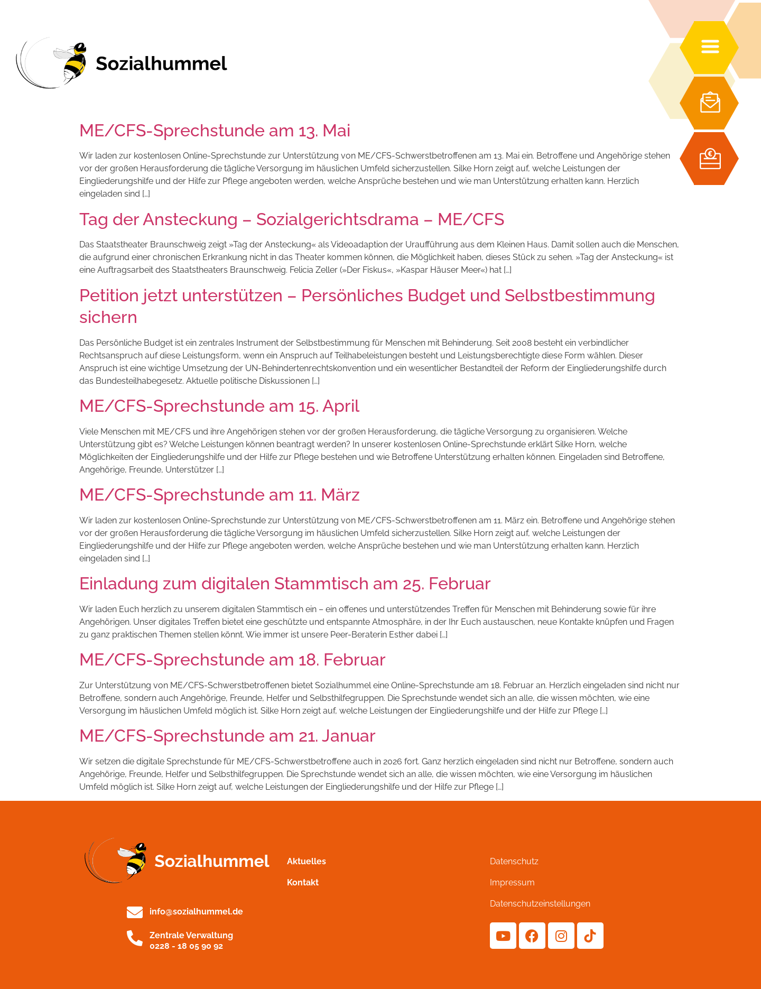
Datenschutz (514, 861)
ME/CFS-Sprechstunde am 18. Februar (232, 659)
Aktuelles (306, 861)
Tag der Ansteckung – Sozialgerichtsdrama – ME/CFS (291, 219)
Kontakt (303, 882)
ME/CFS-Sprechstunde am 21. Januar (227, 735)
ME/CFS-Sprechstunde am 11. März (219, 494)
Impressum (512, 882)
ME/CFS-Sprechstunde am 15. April (219, 405)
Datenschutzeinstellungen (540, 904)
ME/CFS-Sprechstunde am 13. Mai (214, 130)
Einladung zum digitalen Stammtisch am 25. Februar (285, 583)
